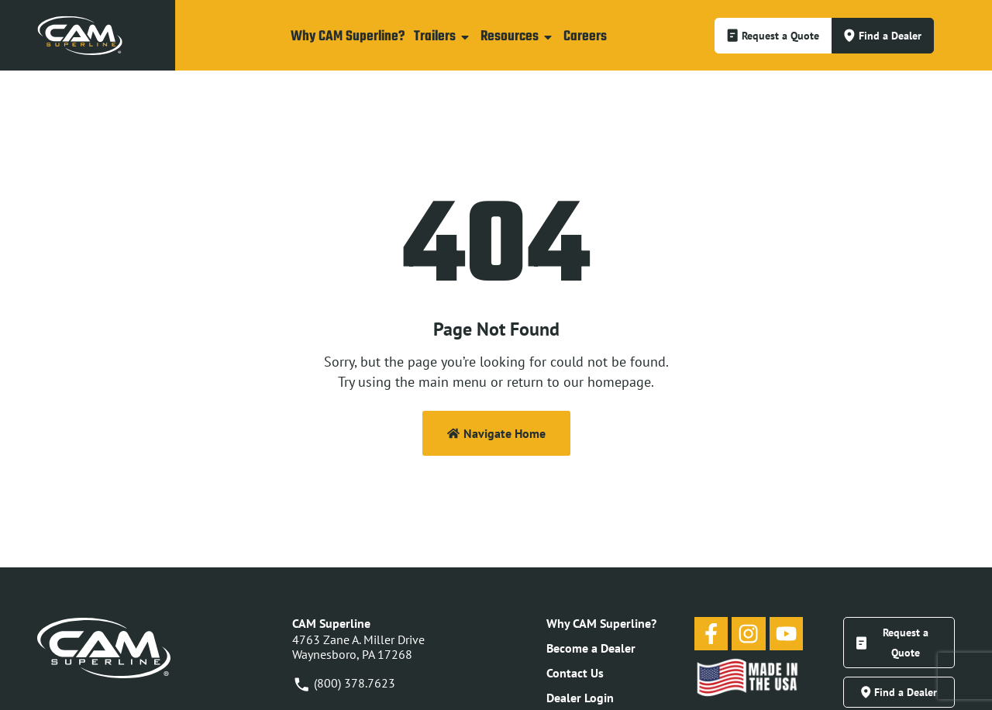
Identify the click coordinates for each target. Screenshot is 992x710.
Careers (585, 37)
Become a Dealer (591, 648)
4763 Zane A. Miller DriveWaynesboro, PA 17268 (358, 647)
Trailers (442, 37)
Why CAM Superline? (348, 37)
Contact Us (575, 673)
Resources (517, 37)
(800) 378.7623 (343, 683)
